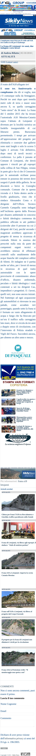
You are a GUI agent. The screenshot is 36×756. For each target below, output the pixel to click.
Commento (6, 718)
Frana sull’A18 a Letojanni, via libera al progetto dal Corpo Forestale (18, 610)
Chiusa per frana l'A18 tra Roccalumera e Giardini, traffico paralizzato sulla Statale (18, 513)
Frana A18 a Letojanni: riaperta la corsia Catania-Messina (18, 572)
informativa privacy (14, 738)
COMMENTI (7, 686)
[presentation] (8, 730)
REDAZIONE (2, 13)
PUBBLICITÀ (8, 13)
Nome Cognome (8, 704)
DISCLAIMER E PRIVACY (27, 13)
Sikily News (15, 755)
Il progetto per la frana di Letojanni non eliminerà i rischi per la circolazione (18, 638)
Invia (4, 748)
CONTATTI (12, 13)
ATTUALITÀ (8, 56)
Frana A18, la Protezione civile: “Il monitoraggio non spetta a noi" (18, 669)
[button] (30, 37)
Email (3, 711)
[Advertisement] (18, 456)
